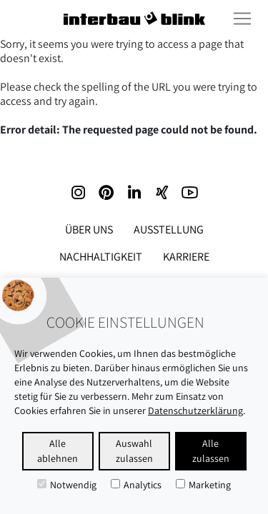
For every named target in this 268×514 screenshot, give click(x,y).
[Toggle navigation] (242, 18)
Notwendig (66, 484)
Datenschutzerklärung (195, 410)
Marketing (203, 484)
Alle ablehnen (57, 451)
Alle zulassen (210, 451)
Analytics (136, 484)
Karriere (186, 256)
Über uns (89, 229)
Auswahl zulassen (134, 451)
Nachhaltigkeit (100, 256)
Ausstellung (169, 229)
